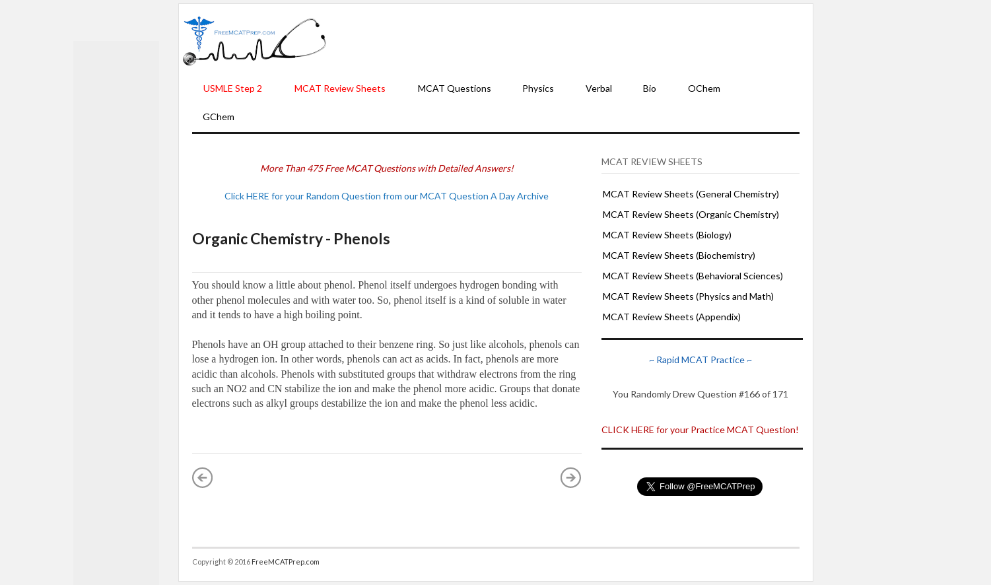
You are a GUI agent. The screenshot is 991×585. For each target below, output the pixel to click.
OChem (704, 88)
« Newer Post (202, 477)
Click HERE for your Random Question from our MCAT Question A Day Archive (386, 195)
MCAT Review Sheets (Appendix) (672, 316)
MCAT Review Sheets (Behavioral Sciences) (693, 275)
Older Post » (571, 477)
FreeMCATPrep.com (286, 561)
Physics (538, 88)
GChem (218, 116)
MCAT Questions (454, 88)
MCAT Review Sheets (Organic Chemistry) (691, 214)
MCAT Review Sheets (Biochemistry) (679, 255)
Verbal (599, 88)
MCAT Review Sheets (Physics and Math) (688, 296)
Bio (649, 88)
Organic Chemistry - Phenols (291, 238)
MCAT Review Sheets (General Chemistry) (691, 193)
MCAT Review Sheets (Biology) (667, 234)
